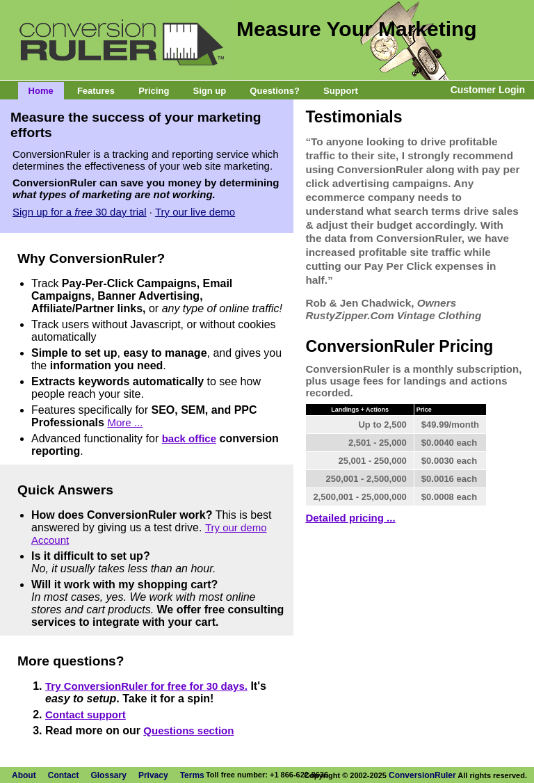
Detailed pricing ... (350, 518)
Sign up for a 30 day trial (80, 212)
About (24, 775)
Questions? (275, 91)
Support (340, 91)
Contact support (85, 714)
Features (96, 91)
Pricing (153, 91)
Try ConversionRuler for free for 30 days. (146, 686)
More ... (125, 422)
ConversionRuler (422, 775)
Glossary (108, 775)
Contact (63, 775)
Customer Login (488, 89)
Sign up (210, 91)
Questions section (188, 730)
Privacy (153, 775)
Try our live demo (195, 212)
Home (41, 91)
